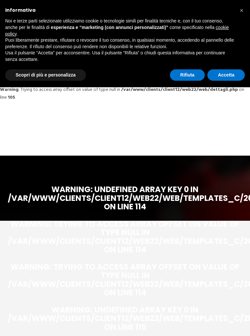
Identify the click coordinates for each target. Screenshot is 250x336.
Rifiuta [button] (187, 74)
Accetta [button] (226, 74)
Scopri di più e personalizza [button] (46, 74)
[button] (241, 10)
